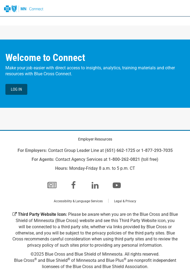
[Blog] (51, 185)
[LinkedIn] (95, 185)
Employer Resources (95, 139)
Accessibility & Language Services (78, 201)
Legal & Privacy (125, 201)
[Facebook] (73, 185)
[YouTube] (117, 185)
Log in (16, 89)
